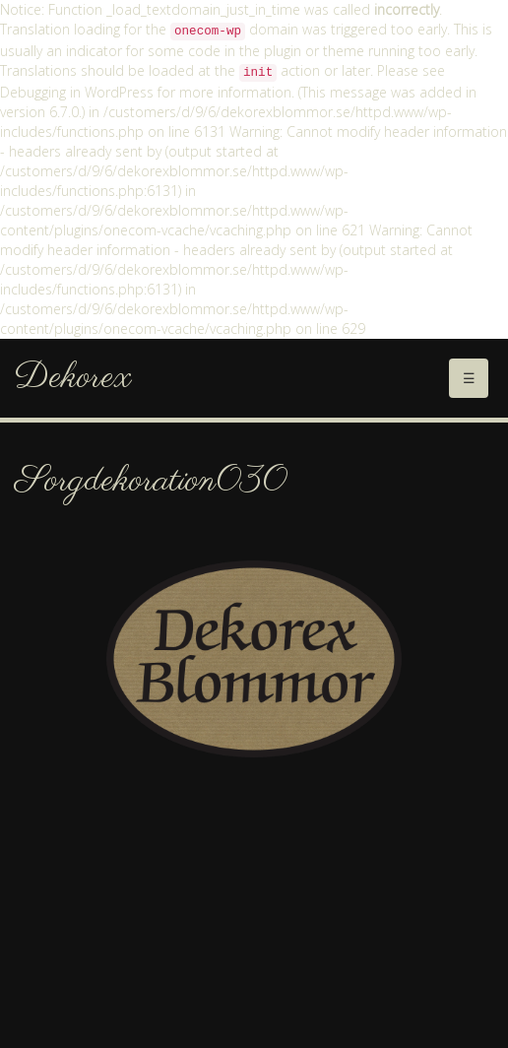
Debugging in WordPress (77, 92)
